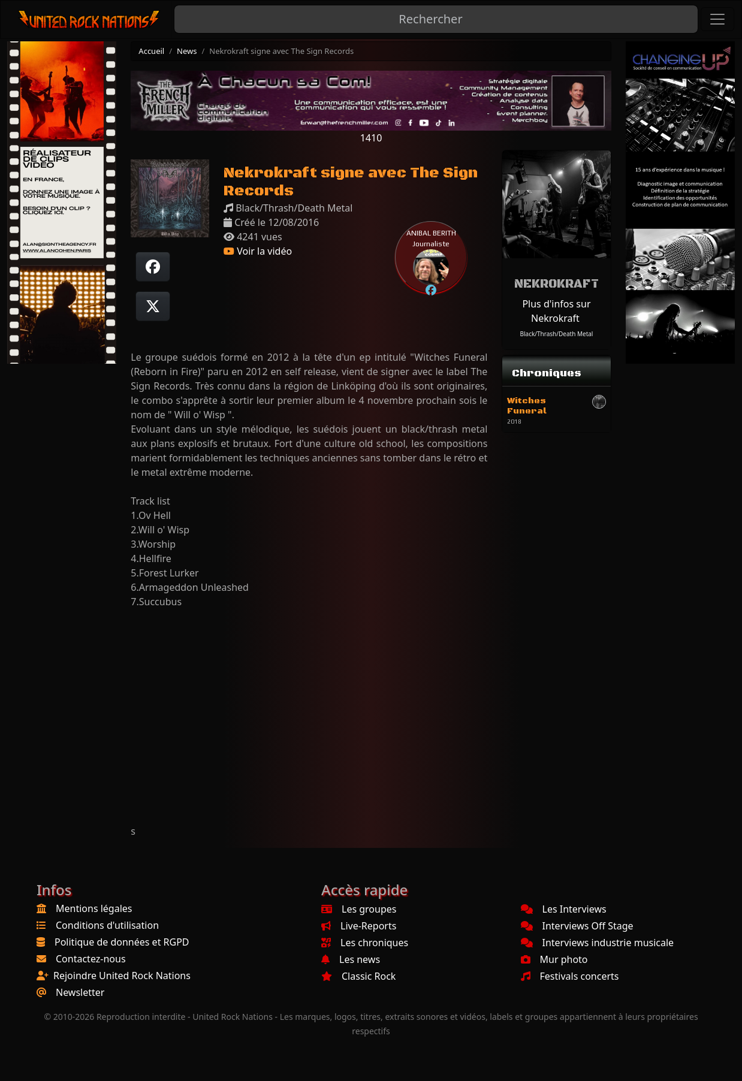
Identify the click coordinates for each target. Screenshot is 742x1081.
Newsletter (80, 992)
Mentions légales (94, 908)
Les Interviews (564, 909)
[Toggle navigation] (717, 19)
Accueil (151, 51)
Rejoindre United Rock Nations (122, 975)
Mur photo (554, 959)
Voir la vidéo (258, 251)
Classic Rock (358, 976)
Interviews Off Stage (577, 925)
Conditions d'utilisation (107, 925)
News (187, 51)
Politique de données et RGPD (122, 942)
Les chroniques (364, 942)
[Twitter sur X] (152, 306)
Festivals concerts (570, 976)
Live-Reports (358, 925)
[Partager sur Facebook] (152, 267)
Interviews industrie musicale (597, 942)
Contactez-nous (91, 958)
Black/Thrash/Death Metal (556, 334)
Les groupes (358, 909)
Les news (350, 959)
